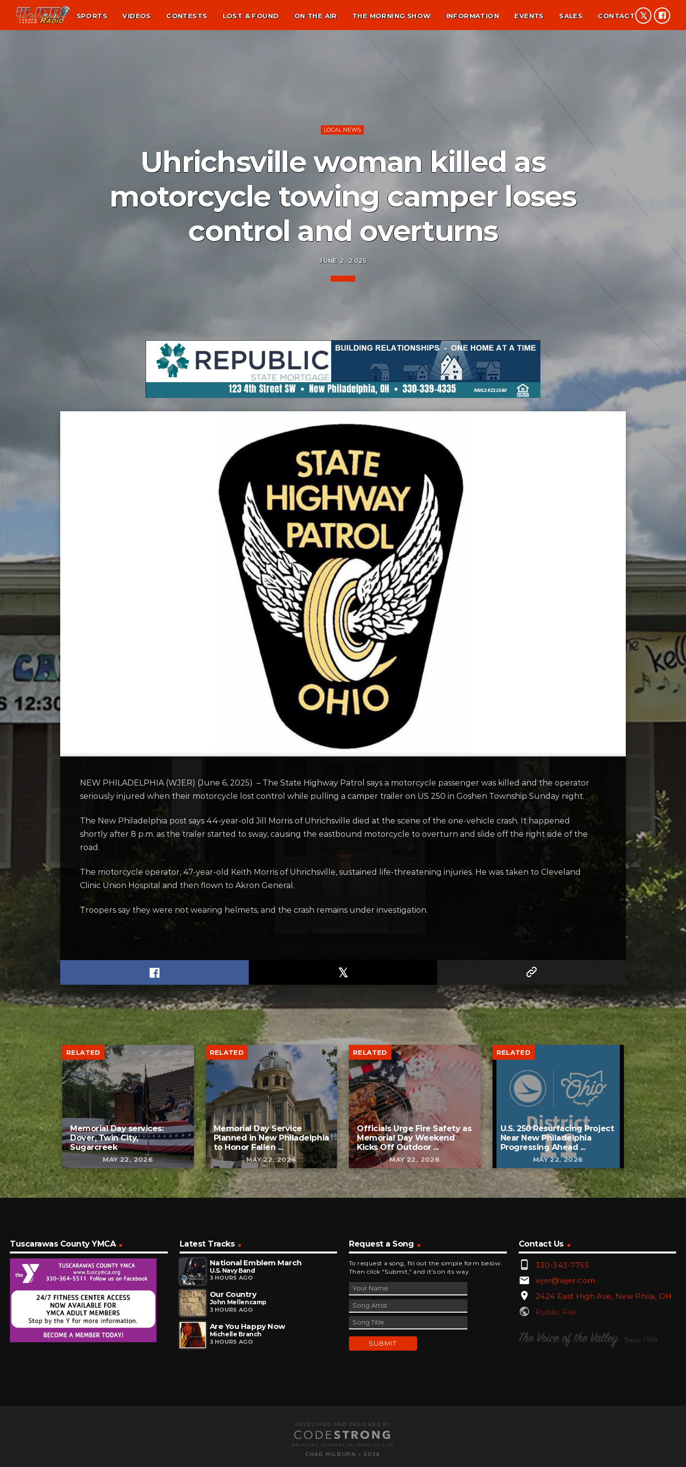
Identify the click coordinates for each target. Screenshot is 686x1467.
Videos (136, 16)
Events (528, 16)
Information (472, 16)
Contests (186, 16)
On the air (315, 16)
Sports (91, 16)
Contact (616, 16)
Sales (570, 16)
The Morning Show (391, 16)
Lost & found (251, 16)
